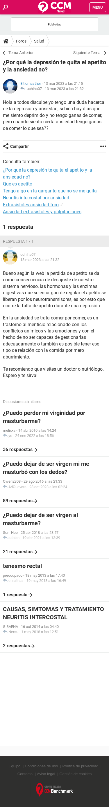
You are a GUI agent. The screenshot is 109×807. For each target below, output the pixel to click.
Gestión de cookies (76, 774)
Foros (21, 41)
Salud (39, 41)
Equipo (14, 766)
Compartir (19, 146)
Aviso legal (46, 774)
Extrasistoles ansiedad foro (31, 204)
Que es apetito (17, 184)
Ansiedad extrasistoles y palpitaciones (42, 211)
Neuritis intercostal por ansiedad (36, 198)
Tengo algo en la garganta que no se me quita (50, 191)
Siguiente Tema (87, 52)
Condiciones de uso (41, 766)
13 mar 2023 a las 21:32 (64, 89)
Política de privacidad (80, 766)
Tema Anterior (21, 52)
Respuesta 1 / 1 (18, 241)
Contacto (25, 774)
